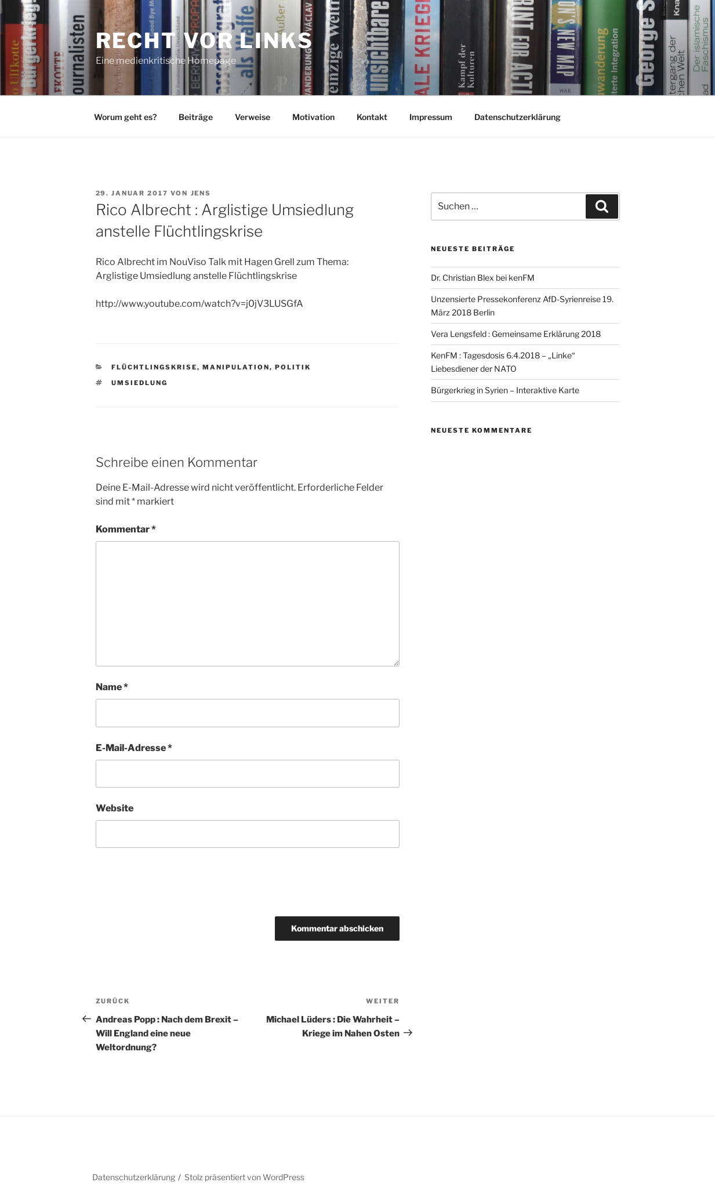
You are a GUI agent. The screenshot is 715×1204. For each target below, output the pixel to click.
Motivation (313, 117)
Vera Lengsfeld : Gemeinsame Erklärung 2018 (516, 334)
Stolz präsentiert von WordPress (244, 1177)
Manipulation (236, 367)
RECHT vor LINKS (205, 40)
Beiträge (196, 117)
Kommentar (126, 529)
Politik (293, 367)
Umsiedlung (139, 383)
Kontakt (372, 117)
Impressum (430, 117)
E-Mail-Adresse (134, 747)
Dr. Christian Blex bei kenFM (483, 277)
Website (114, 808)
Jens (201, 193)
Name (112, 686)
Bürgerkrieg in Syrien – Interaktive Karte (505, 390)
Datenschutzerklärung (517, 117)
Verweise (252, 117)
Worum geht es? (125, 117)
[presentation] (175, 882)
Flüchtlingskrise (154, 367)
